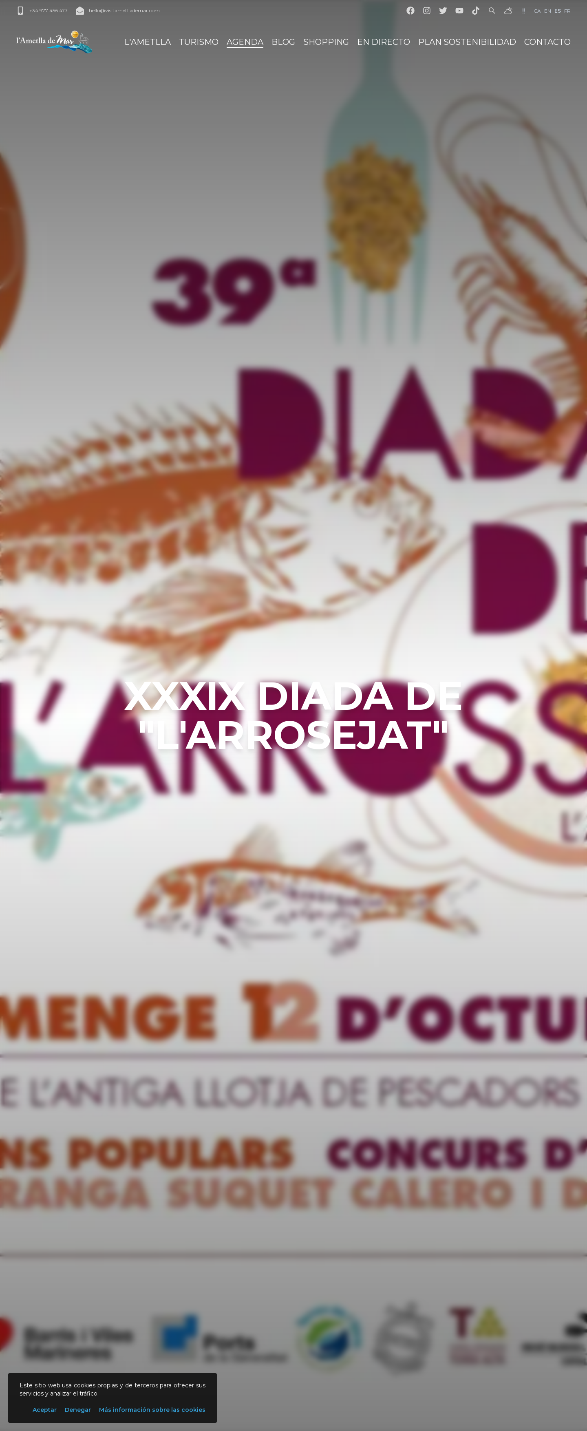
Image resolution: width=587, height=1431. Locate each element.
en (547, 11)
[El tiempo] (508, 11)
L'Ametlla (147, 42)
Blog (283, 42)
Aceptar (45, 1409)
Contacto (547, 42)
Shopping (326, 42)
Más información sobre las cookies (152, 1409)
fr (567, 11)
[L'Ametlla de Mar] (54, 42)
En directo (383, 42)
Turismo (198, 42)
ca (537, 11)
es (557, 11)
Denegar (78, 1409)
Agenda (245, 42)
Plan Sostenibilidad (467, 42)
